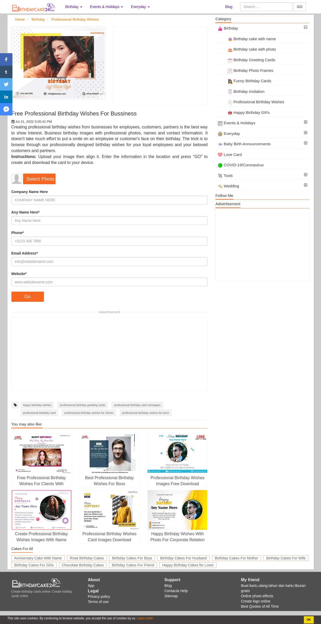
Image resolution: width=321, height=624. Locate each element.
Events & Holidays (236, 123)
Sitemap (171, 596)
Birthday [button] (73, 7)
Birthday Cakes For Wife (286, 558)
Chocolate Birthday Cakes (83, 565)
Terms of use (98, 602)
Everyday (229, 133)
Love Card (230, 154)
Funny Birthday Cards (244, 81)
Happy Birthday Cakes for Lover (188, 565)
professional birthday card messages (137, 405)
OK (309, 619)
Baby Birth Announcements (244, 144)
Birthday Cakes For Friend (133, 565)
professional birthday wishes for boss (145, 412)
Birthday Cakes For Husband (183, 558)
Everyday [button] (140, 7)
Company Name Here (29, 192)
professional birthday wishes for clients (88, 412)
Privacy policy (99, 596)
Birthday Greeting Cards (246, 60)
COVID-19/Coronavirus (241, 165)
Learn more (144, 618)
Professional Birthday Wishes (251, 102)
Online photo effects (257, 596)
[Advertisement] (160, 66)
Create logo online (256, 601)
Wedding (228, 186)
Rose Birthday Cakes (87, 558)
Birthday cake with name (247, 39)
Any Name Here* (25, 212)
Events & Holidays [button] (106, 7)
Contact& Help (176, 591)
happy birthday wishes (37, 405)
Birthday (228, 28)
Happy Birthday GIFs (244, 112)
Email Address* (24, 253)
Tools (225, 175)
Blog (229, 7)
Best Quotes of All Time (260, 606)
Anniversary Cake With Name (38, 558)
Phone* (17, 233)
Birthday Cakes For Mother (236, 558)
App (91, 586)
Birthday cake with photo (247, 49)
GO (300, 7)
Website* (19, 274)
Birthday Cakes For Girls (34, 565)
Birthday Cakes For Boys (132, 558)
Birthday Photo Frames (245, 70)
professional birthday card (39, 412)
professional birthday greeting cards (82, 405)
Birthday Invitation (241, 91)
